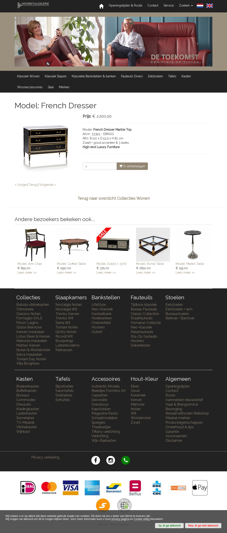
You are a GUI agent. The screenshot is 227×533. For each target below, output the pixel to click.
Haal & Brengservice (181, 404)
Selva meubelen (29, 354)
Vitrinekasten (26, 427)
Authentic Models (106, 386)
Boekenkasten (27, 386)
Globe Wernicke (29, 327)
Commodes (25, 400)
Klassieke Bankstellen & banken (94, 76)
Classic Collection (145, 314)
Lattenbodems (67, 345)
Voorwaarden (176, 436)
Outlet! (97, 332)
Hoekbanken (102, 318)
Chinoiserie (24, 309)
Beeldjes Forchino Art (109, 391)
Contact (152, 5)
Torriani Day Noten (31, 359)
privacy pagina (120, 519)
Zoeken (186, 5)
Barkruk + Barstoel (179, 318)
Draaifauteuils (142, 318)
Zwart (135, 422)
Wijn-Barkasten (104, 440)
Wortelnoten (141, 418)
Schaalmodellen (105, 418)
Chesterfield (101, 323)
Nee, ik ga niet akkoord (203, 525)
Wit (133, 413)
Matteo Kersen (28, 345)
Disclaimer (173, 440)
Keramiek (138, 395)
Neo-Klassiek (102, 309)
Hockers (98, 327)
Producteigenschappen (184, 422)
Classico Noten (28, 314)
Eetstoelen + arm (178, 309)
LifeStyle (99, 305)
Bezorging (173, 409)
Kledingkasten (27, 409)
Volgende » (47, 184)
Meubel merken (177, 418)
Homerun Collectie (146, 323)
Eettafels (62, 400)
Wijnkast (23, 432)
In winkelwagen (132, 166)
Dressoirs (23, 404)
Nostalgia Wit (66, 309)
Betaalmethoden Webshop (187, 413)
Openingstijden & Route (125, 5)
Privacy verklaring (45, 457)
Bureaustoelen (177, 314)
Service (169, 5)
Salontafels (64, 391)
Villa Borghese (27, 363)
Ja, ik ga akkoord (169, 525)
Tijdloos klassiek (144, 305)
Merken (64, 87)
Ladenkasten (26, 413)
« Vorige (21, 184)
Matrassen (63, 350)
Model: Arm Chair (29, 264)
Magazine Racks (105, 413)
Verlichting (100, 436)
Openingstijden (177, 386)
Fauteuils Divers (132, 76)
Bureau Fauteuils (144, 309)
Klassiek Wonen (28, 76)
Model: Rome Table (150, 264)
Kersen (136, 400)
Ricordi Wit (64, 336)
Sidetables (63, 395)
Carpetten (100, 395)
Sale (51, 87)
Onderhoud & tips (179, 427)
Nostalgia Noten (68, 305)
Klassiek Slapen (56, 76)
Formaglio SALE (29, 318)
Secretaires (25, 418)
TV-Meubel (25, 422)
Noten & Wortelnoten (33, 350)
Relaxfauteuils (142, 332)
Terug (33, 184)
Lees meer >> (27, 272)
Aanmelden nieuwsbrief (184, 400)
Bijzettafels (64, 386)
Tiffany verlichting (106, 432)
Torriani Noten (66, 327)
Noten (136, 409)
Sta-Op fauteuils (144, 336)
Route (170, 395)
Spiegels (98, 422)
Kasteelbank (102, 314)
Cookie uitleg (142, 519)
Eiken (135, 386)
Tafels (172, 76)
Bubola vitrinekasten (32, 305)
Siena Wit (62, 323)
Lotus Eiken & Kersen (33, 336)
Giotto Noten (66, 332)
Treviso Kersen (67, 314)
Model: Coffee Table (71, 264)
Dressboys (100, 404)
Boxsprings (64, 341)
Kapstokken (101, 409)
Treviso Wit (64, 318)
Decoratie (99, 400)
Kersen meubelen (30, 332)
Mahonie (137, 404)
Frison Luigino (27, 323)
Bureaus (22, 395)
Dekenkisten (140, 345)
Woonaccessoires (30, 87)
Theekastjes (101, 427)
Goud (135, 391)
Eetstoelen (155, 76)
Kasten (186, 76)
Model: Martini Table (190, 264)
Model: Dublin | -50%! (112, 264)
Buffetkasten (26, 391)
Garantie (172, 432)
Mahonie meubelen (31, 341)
